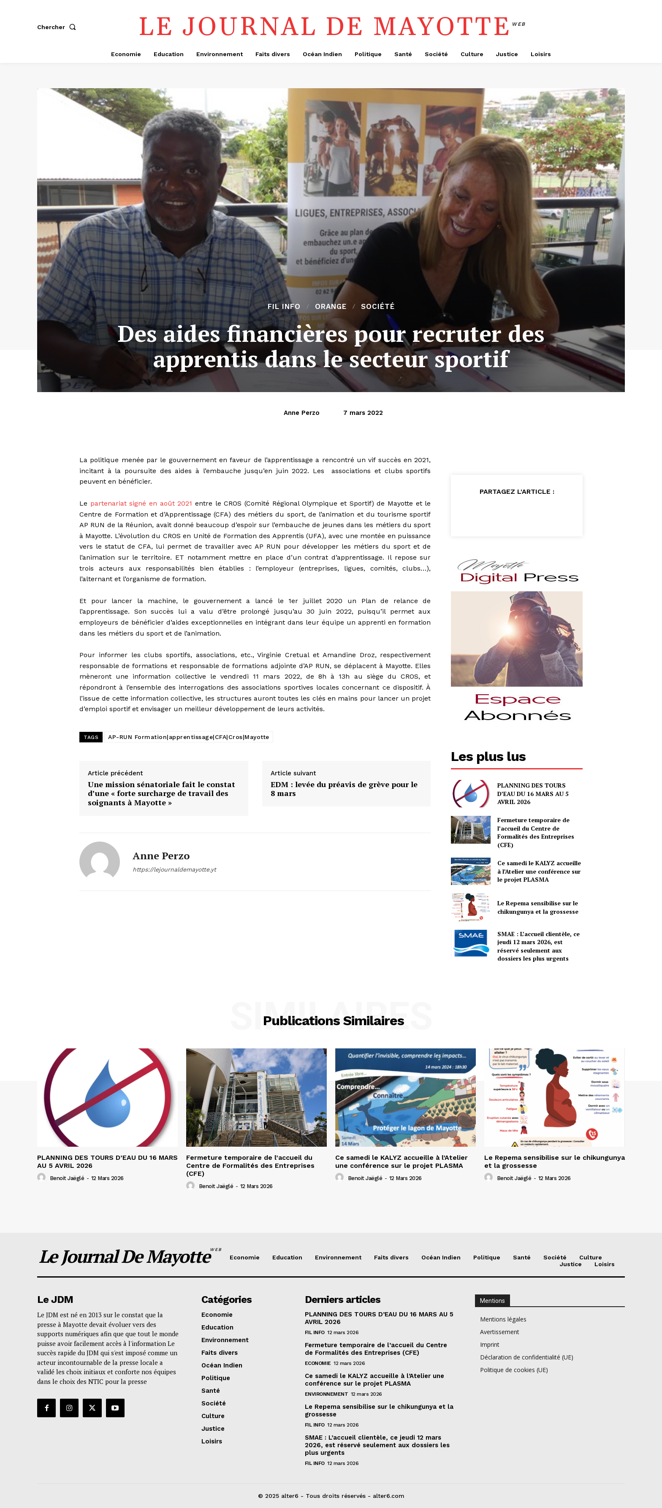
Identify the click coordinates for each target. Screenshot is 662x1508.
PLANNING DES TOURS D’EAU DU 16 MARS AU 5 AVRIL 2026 (533, 793)
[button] (58, 27)
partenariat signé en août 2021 (141, 503)
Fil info (284, 306)
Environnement (326, 1394)
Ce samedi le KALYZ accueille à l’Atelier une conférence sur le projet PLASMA (539, 871)
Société (378, 306)
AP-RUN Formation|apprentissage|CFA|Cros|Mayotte (188, 737)
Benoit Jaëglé (67, 1178)
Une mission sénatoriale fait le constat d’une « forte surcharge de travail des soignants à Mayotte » (161, 793)
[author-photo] (42, 1177)
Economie (318, 1363)
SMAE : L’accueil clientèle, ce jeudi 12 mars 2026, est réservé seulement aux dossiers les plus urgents (538, 946)
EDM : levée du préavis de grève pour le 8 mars (344, 789)
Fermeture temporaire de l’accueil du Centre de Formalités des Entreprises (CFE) (535, 832)
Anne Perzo (302, 413)
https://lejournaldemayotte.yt (174, 869)
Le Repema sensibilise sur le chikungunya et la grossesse (537, 907)
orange (331, 306)
